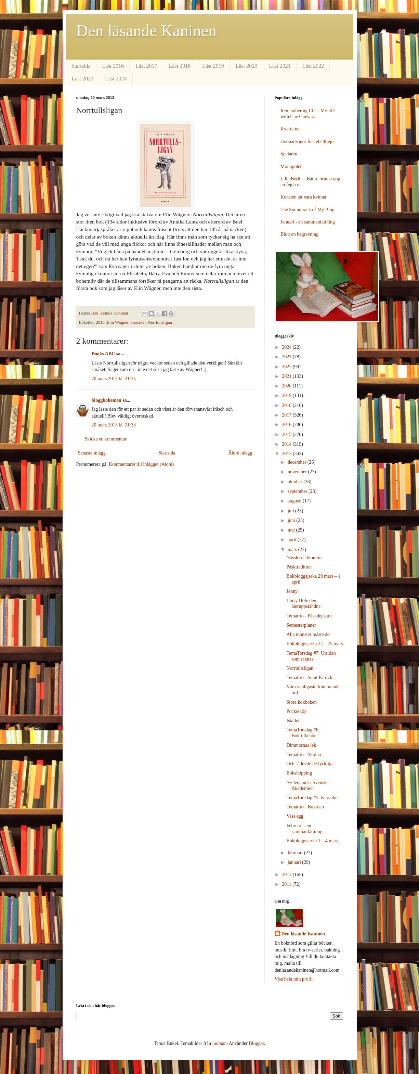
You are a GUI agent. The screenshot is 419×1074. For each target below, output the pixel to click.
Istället (292, 720)
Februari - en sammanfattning (304, 828)
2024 (287, 347)
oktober (295, 481)
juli (291, 510)
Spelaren (288, 153)
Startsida (81, 66)
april (293, 539)
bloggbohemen (106, 400)
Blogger (256, 1043)
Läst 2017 (146, 66)
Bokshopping (299, 773)
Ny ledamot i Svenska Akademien (307, 785)
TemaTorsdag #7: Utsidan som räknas (311, 656)
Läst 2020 (247, 66)
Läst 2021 (280, 66)
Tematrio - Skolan (303, 754)
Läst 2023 (83, 78)
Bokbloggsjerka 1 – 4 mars (312, 840)
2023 (287, 356)
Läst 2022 (313, 66)
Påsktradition (299, 567)
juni (292, 520)
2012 (287, 874)
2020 (287, 385)
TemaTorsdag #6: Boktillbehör (302, 732)
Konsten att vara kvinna (303, 197)
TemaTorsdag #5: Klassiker (312, 797)
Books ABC (103, 353)
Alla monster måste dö (307, 634)
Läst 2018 (180, 66)
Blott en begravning (299, 234)
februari (296, 852)
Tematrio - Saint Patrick (309, 677)
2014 (287, 444)
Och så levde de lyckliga (309, 763)
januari (295, 862)
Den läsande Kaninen (146, 31)
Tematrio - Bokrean (305, 806)
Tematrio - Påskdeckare (308, 615)
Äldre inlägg (240, 453)
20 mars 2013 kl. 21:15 (114, 378)
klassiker (138, 322)
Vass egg (294, 816)
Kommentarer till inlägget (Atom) (141, 464)
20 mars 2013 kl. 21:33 (114, 424)
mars (293, 549)
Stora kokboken (301, 702)
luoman (219, 1043)
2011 (287, 884)
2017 (287, 415)
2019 (287, 395)
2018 (287, 405)
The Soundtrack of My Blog (307, 209)
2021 (287, 376)
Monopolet (290, 166)
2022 (287, 366)
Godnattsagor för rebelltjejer (307, 141)
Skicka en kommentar (106, 439)
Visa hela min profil (294, 979)
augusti (295, 500)
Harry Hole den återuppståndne (303, 603)
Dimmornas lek (301, 745)
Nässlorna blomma (304, 557)
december (297, 462)
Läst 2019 (213, 66)
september (298, 491)
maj (292, 530)
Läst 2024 (116, 78)
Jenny (292, 591)
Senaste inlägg (92, 453)
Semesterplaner (301, 625)
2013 (100, 322)
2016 (287, 424)
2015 (287, 434)
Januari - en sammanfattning (307, 222)
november (298, 471)
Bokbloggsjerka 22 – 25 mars (314, 643)
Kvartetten (290, 128)
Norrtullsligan (160, 322)
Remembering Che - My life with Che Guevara (307, 113)
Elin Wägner (117, 322)
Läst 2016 (113, 66)
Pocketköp (296, 711)
